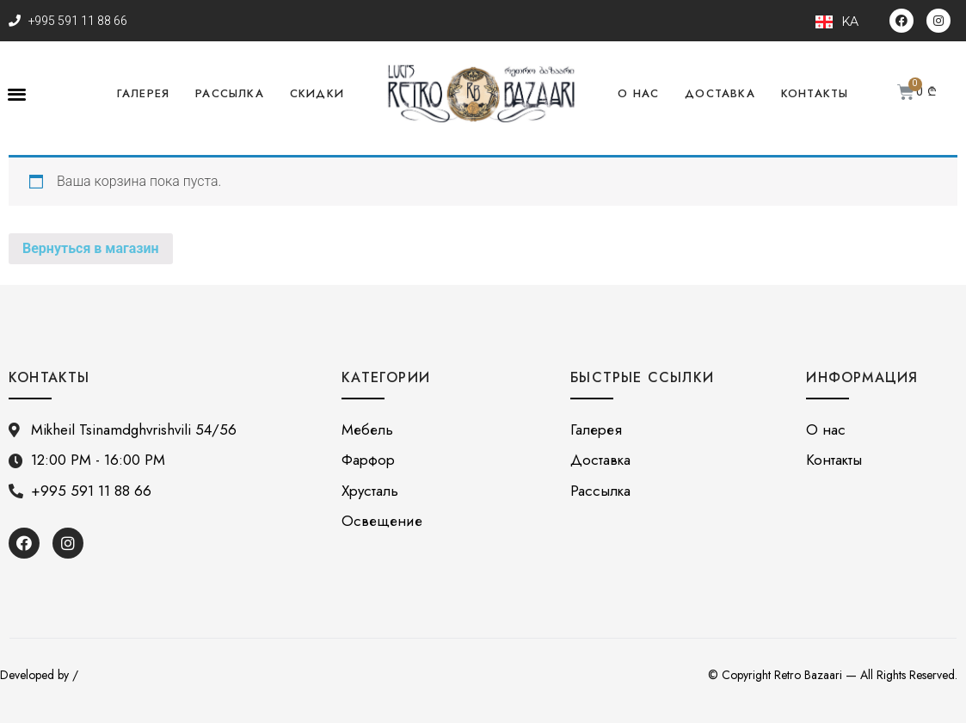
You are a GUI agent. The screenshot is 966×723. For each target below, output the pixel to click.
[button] (17, 94)
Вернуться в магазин (90, 248)
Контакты (815, 93)
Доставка (720, 93)
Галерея (143, 93)
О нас (638, 93)
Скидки (317, 93)
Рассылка (229, 93)
